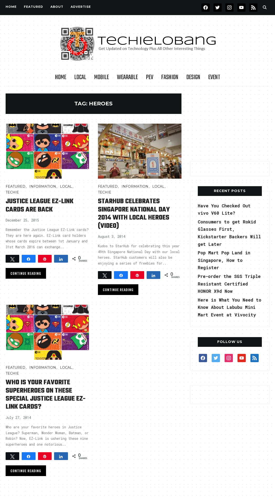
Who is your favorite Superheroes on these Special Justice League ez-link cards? (46, 394)
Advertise (81, 7)
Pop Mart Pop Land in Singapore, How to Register (224, 260)
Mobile (101, 77)
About (56, 7)
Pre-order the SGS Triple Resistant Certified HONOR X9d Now (230, 283)
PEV (149, 77)
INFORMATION (42, 186)
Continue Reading (25, 273)
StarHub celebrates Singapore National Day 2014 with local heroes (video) (134, 213)
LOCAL (80, 77)
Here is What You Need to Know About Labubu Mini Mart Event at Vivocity (230, 307)
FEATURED (33, 7)
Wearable (127, 77)
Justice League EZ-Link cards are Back (40, 205)
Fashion (169, 77)
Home (11, 7)
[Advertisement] (229, 123)
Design (193, 77)
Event (214, 77)
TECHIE (12, 192)
